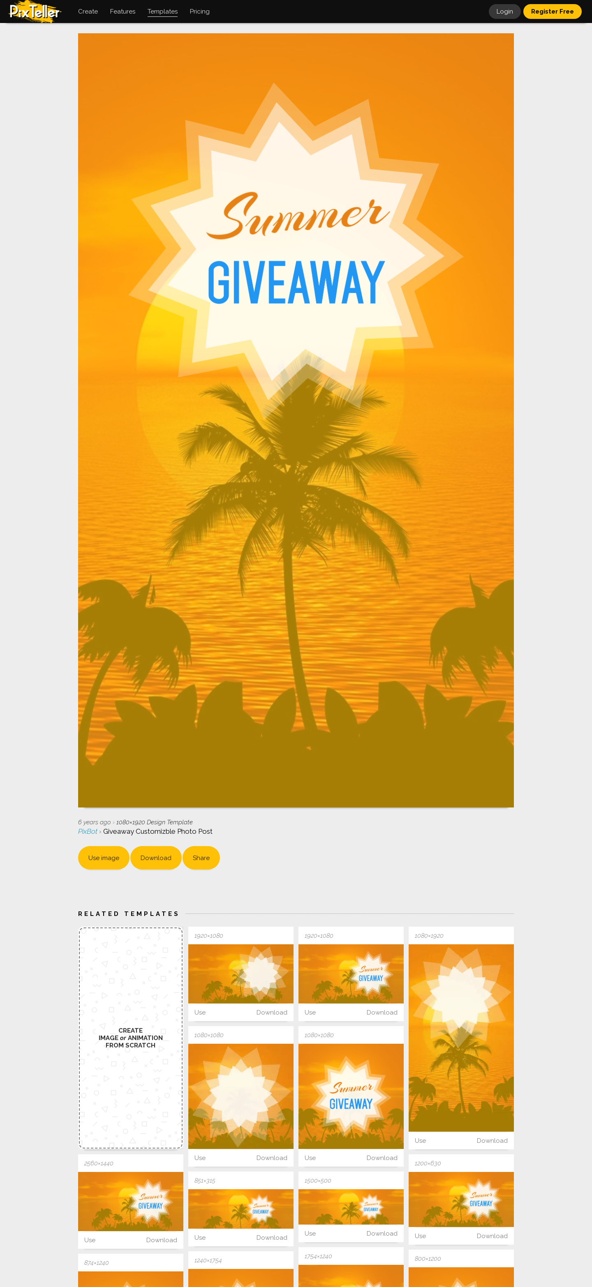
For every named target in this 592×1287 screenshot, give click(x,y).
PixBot (88, 831)
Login (505, 11)
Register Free (552, 11)
